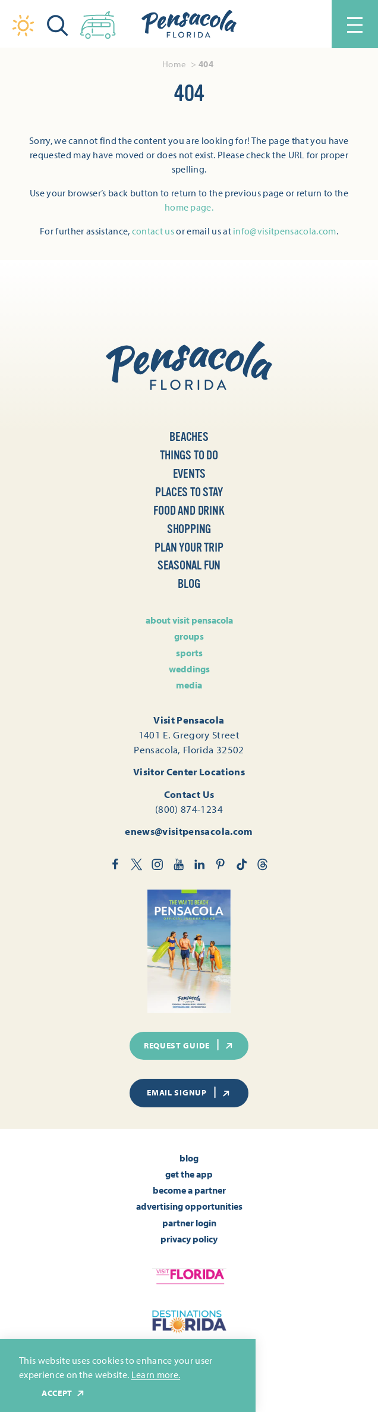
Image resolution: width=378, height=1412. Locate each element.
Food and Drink (188, 510)
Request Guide (189, 1045)
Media (189, 685)
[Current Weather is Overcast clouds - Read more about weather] (23, 25)
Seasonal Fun (189, 565)
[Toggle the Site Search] (57, 24)
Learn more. (156, 1374)
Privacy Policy (189, 1239)
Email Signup (189, 1092)
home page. (189, 207)
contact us (153, 231)
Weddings (189, 669)
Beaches (189, 437)
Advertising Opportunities (189, 1206)
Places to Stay (188, 492)
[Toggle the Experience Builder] (98, 22)
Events (189, 474)
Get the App (189, 1174)
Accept (64, 1393)
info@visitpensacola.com (284, 231)
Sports (189, 653)
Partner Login (189, 1223)
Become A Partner (189, 1190)
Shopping (189, 529)
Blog (189, 584)
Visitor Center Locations (189, 771)
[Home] (189, 24)
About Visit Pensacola (189, 620)
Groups (189, 636)
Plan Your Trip (189, 547)
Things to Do (189, 455)
